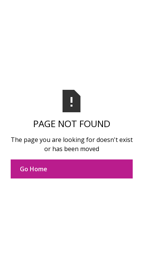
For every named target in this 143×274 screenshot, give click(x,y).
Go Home (33, 169)
